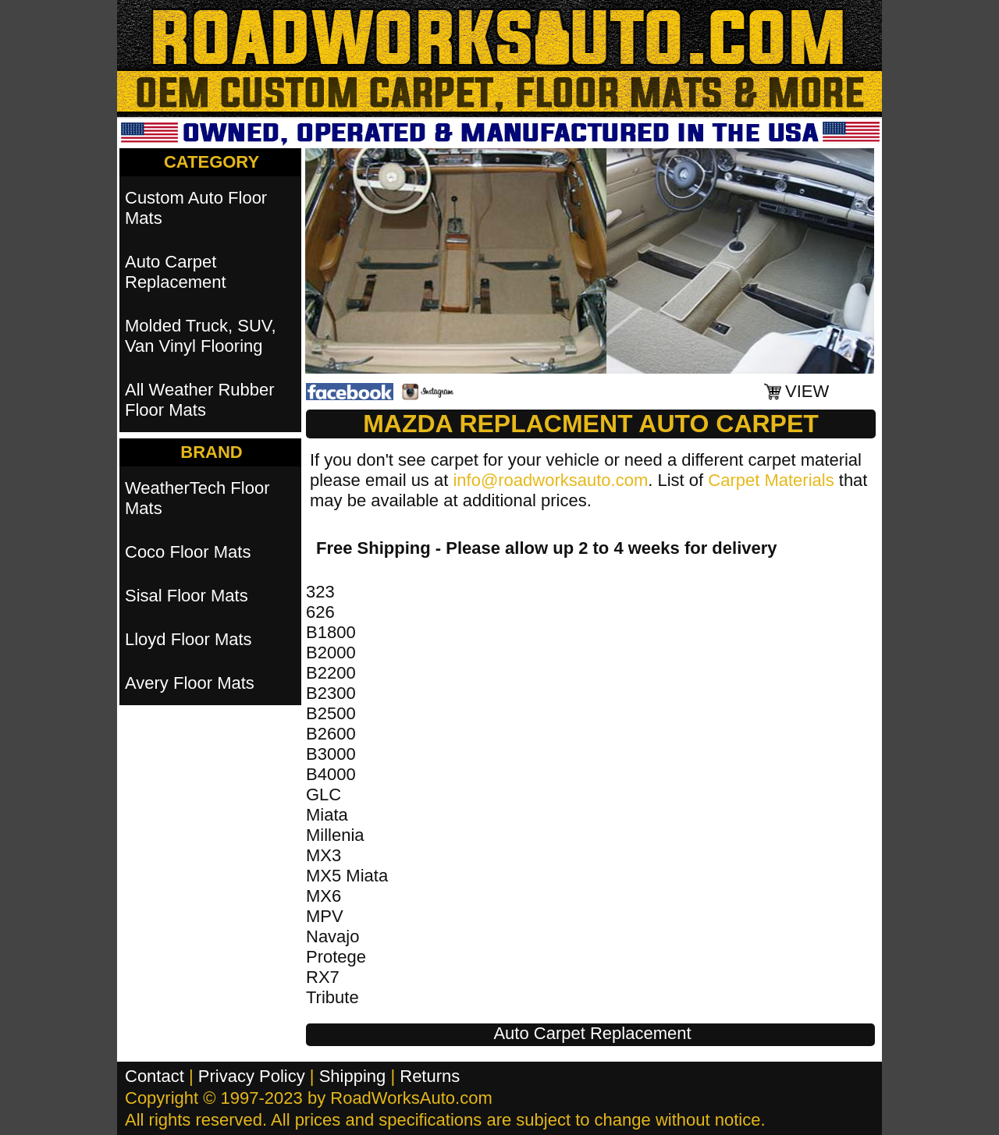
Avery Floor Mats (189, 683)
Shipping (352, 1076)
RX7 (323, 977)
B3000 (331, 754)
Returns (430, 1076)
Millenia (335, 835)
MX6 (323, 896)
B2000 (331, 652)
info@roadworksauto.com (550, 480)
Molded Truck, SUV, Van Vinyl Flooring (200, 336)
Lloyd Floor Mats (188, 639)
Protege (336, 957)
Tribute (332, 997)
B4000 (331, 774)
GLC (323, 794)
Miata (327, 815)
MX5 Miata (347, 875)
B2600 (331, 733)
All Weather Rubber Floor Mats (200, 400)
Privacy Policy (251, 1076)
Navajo (332, 936)
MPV (324, 916)
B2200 (331, 673)
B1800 (331, 632)
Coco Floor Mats (188, 552)
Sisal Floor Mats (186, 595)
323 (320, 591)
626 (320, 612)
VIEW (807, 391)
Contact (154, 1076)
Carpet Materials (771, 480)
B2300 (331, 693)
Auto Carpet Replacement (592, 1033)
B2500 (331, 713)
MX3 (323, 855)
